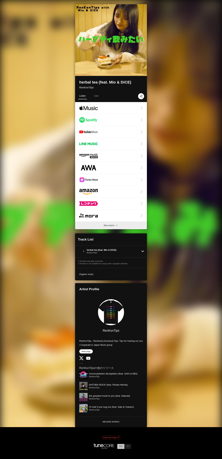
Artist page (86, 351)
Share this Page (111, 437)
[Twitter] (81, 359)
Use (96, 95)
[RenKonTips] (111, 312)
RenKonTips (86, 87)
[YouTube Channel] (88, 359)
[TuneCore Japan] (104, 447)
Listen (82, 95)
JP (127, 446)
